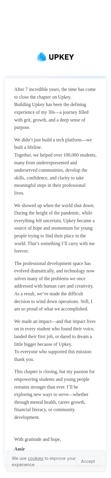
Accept (88, 461)
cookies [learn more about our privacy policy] (36, 458)
